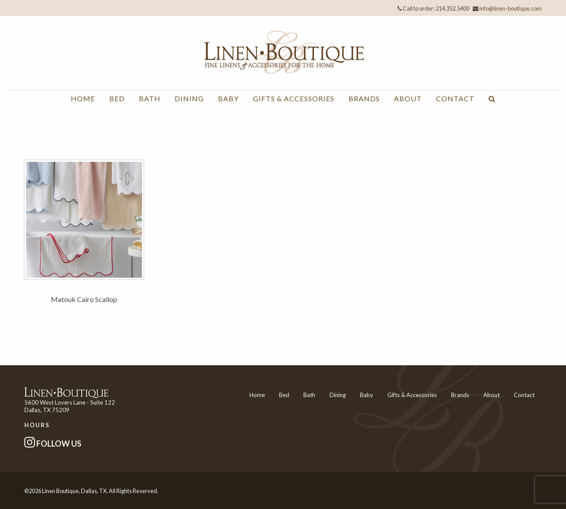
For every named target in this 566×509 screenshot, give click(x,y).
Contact (455, 98)
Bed (117, 98)
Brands (364, 98)
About (408, 98)
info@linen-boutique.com (510, 8)
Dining (189, 98)
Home (83, 98)
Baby (228, 98)
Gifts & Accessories (293, 98)
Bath (150, 98)
